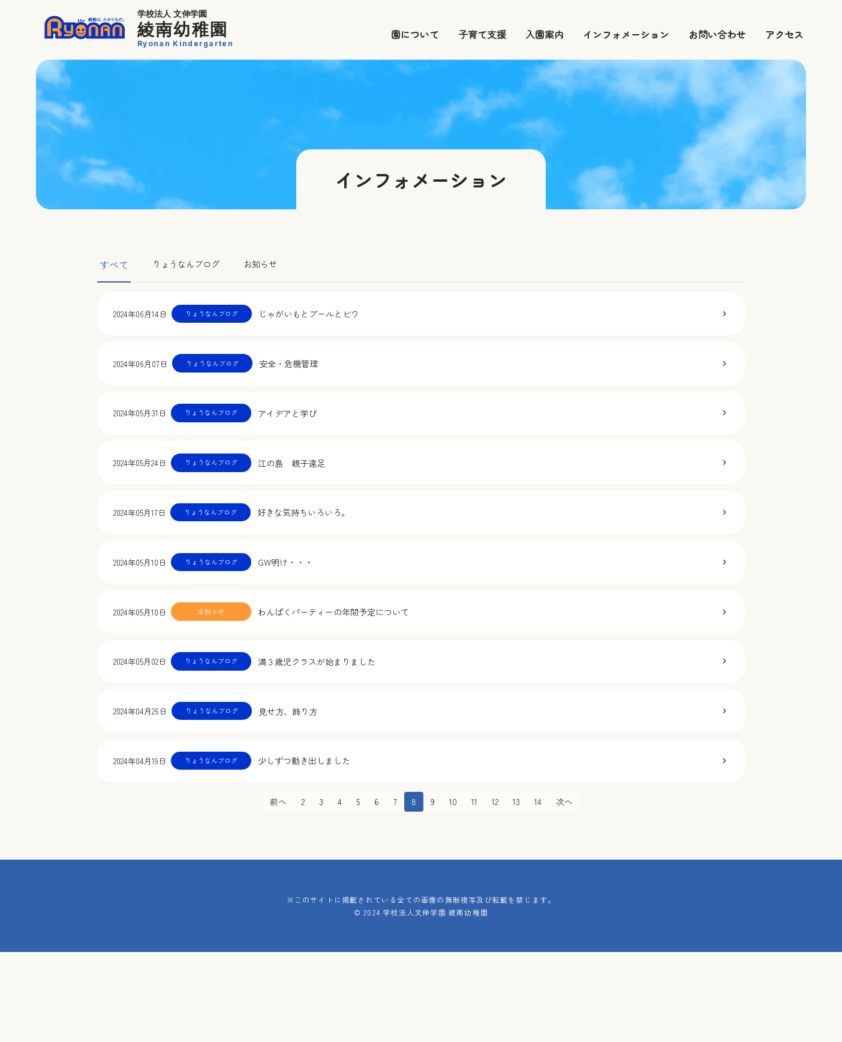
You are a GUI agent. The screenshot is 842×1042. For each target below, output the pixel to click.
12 (496, 891)
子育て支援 (482, 34)
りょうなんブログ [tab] (190, 264)
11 (474, 891)
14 (542, 891)
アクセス (784, 34)
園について (415, 34)
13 (519, 891)
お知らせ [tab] (272, 264)
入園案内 (544, 34)
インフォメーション (626, 34)
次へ (570, 891)
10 (452, 891)
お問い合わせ (717, 34)
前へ (271, 891)
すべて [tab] (114, 264)
